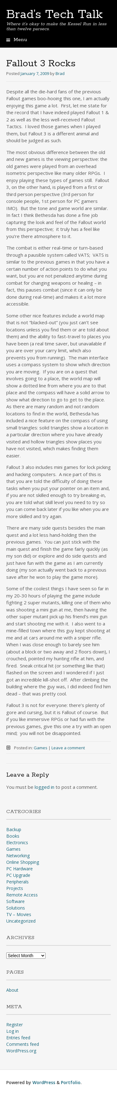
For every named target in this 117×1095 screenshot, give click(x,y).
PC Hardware (19, 869)
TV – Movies (18, 914)
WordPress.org (21, 1051)
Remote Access (22, 895)
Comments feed (22, 1044)
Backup (13, 829)
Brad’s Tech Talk (54, 14)
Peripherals (17, 882)
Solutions (15, 908)
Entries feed (18, 1038)
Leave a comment (68, 748)
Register (14, 1024)
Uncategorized (21, 921)
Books (12, 836)
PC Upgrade (18, 875)
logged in (44, 787)
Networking (18, 856)
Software (15, 901)
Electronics (17, 842)
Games (40, 748)
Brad (60, 73)
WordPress (43, 1082)
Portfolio (70, 1082)
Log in (12, 1031)
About (12, 990)
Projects (14, 888)
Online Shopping (22, 862)
